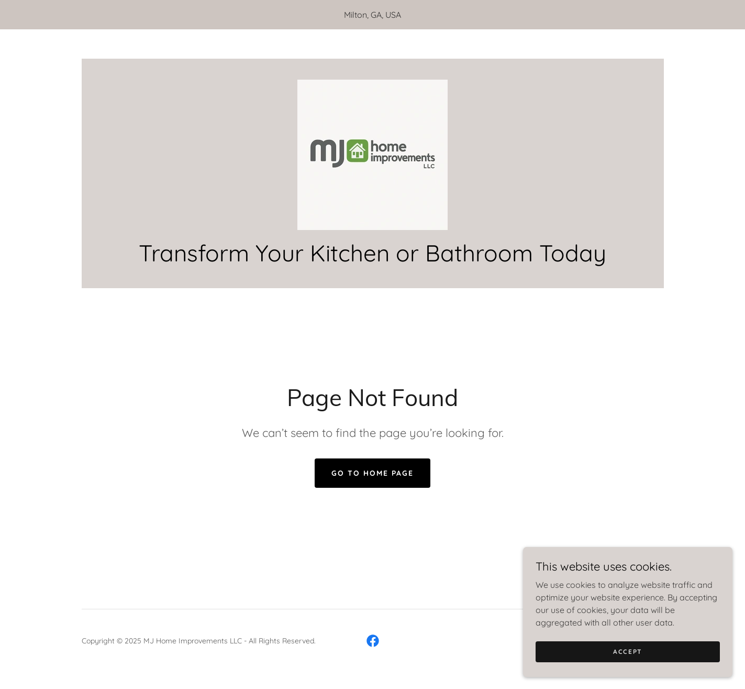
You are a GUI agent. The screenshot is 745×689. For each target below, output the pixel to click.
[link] (372, 154)
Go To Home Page (372, 473)
